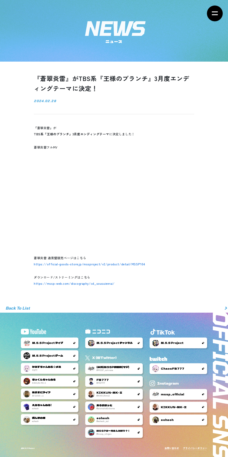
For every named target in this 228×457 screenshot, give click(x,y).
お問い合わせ (172, 448)
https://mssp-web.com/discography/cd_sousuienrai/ (74, 283)
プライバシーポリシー (195, 448)
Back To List (17, 308)
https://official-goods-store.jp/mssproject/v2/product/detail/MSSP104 (89, 264)
